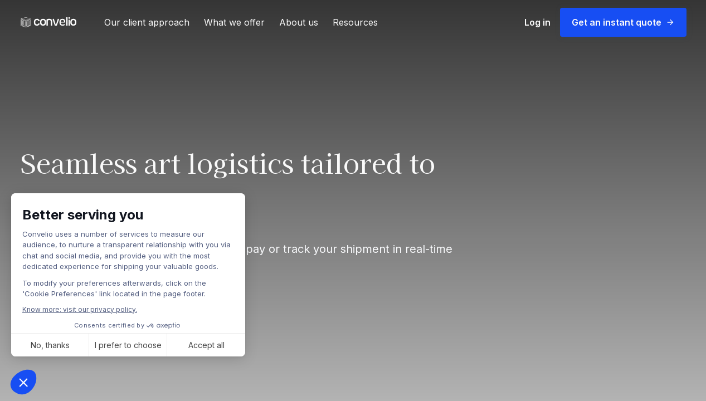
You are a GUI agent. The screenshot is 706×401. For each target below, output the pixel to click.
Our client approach (146, 22)
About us (298, 22)
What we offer (234, 22)
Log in (537, 22)
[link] (48, 22)
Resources (355, 22)
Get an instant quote (623, 22)
